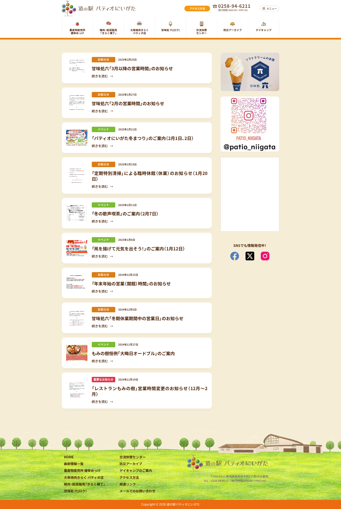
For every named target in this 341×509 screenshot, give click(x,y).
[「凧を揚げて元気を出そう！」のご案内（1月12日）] (76, 248)
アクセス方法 (129, 477)
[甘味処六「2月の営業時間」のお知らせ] (76, 103)
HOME (69, 457)
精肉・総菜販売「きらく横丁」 (84, 484)
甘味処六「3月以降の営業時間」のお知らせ (132, 68)
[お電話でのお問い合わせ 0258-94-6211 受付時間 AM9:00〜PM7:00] (235, 8)
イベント (103, 129)
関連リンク (128, 484)
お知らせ (103, 59)
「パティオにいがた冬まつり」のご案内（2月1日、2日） (143, 138)
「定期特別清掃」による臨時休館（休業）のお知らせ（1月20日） (150, 176)
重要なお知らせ (104, 379)
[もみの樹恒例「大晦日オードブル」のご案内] (76, 353)
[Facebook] (234, 256)
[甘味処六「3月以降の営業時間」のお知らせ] (76, 68)
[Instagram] (265, 256)
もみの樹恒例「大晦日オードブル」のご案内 (133, 353)
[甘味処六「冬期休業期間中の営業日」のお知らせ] (76, 318)
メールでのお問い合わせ (137, 491)
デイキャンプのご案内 (136, 470)
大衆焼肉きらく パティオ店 (84, 477)
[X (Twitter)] (250, 256)
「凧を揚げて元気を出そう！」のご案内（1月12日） (138, 248)
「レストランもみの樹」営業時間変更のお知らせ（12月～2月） (150, 391)
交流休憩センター (133, 457)
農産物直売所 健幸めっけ (82, 470)
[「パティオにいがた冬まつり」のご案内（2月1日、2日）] (76, 138)
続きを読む (103, 76)
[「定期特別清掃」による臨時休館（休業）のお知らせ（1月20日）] (76, 175)
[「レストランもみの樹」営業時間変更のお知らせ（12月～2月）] (76, 391)
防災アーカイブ (131, 463)
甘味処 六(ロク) (75, 491)
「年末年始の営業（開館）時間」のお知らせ (131, 283)
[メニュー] (269, 8)
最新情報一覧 (74, 463)
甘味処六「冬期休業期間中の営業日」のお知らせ (138, 318)
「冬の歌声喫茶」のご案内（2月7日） (125, 213)
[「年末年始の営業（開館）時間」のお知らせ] (76, 283)
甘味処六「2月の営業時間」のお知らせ (128, 103)
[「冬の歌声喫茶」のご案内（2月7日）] (76, 213)
